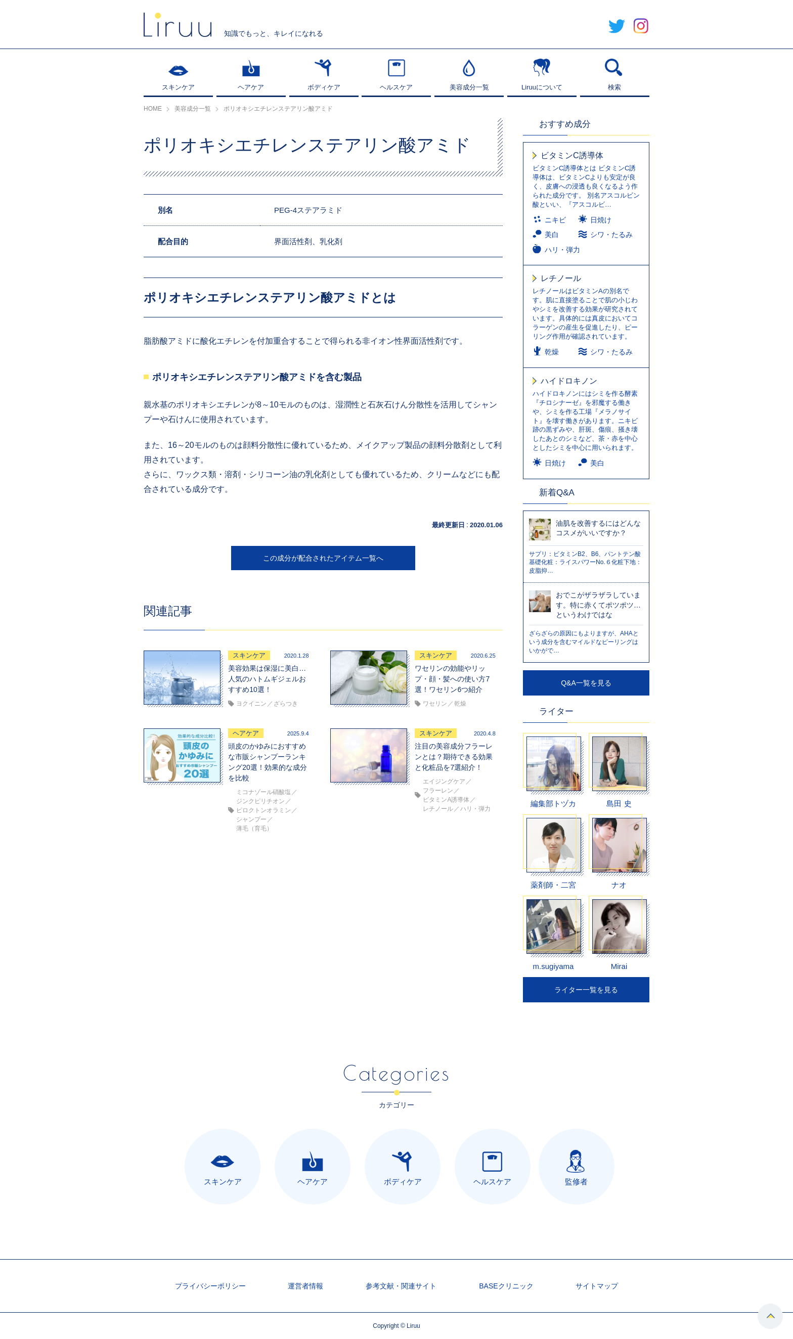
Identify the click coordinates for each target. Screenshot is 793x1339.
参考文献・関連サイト (401, 1286)
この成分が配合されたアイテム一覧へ (323, 558)
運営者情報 (305, 1286)
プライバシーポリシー (210, 1286)
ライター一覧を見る (586, 990)
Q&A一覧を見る (586, 683)
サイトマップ (597, 1286)
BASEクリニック (506, 1286)
